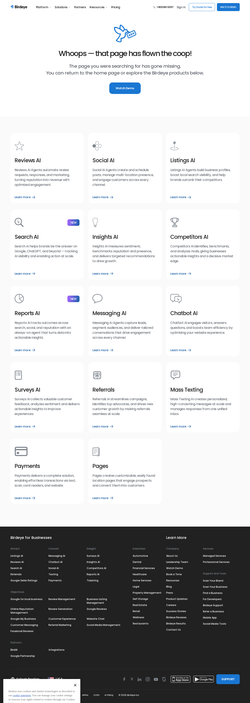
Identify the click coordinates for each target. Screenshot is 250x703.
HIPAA (85, 695)
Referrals (16, 574)
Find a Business (212, 593)
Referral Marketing (59, 625)
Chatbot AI (55, 562)
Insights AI (93, 562)
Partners (80, 7)
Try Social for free (202, 7)
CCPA (96, 695)
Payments (55, 580)
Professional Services (216, 562)
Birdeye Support (213, 605)
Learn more (25, 197)
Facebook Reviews (21, 631)
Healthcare (140, 574)
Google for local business (26, 599)
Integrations (57, 650)
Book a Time (174, 574)
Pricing (115, 7)
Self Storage (140, 599)
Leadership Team (177, 562)
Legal (136, 586)
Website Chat (96, 619)
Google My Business (23, 619)
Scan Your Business (215, 587)
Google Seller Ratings (23, 580)
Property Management (147, 592)
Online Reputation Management (22, 610)
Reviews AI (17, 562)
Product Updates (177, 599)
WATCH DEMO (228, 7)
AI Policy (109, 695)
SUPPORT (227, 679)
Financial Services (144, 568)
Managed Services (214, 556)
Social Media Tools (214, 623)
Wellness (138, 617)
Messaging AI (56, 556)
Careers (171, 605)
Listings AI (16, 556)
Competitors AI (96, 568)
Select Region (24, 679)
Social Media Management (103, 625)
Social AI (53, 568)
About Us (172, 556)
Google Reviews (97, 609)
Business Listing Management (97, 601)
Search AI (16, 568)
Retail (136, 611)
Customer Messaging (24, 625)
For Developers (212, 599)
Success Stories (176, 611)
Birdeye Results (176, 623)
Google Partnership (22, 656)
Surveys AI (93, 556)
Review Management (61, 599)
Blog (169, 586)
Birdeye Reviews (176, 617)
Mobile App (210, 617)
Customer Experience (62, 619)
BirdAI (13, 650)
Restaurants (141, 623)
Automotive (140, 556)
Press (169, 592)
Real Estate (140, 605)
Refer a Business (213, 611)
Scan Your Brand (213, 580)
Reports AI (93, 574)
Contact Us (173, 629)
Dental (137, 562)
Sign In (181, 7)
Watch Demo (125, 88)
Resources (98, 7)
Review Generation (60, 609)
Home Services (142, 580)
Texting (53, 574)
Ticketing (92, 580)
